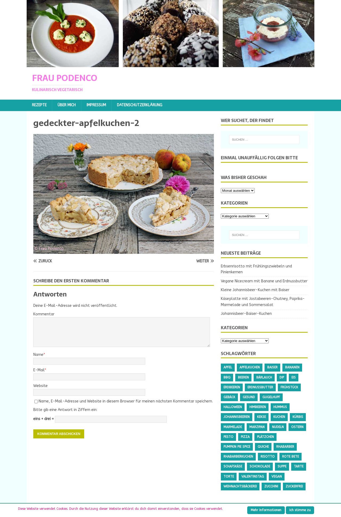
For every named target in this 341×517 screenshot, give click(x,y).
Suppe (282, 466)
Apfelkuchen (249, 367)
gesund (249, 397)
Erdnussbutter (260, 387)
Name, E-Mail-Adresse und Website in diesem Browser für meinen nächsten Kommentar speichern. (126, 401)
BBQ (227, 377)
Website (40, 386)
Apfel (228, 367)
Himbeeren (257, 407)
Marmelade (233, 427)
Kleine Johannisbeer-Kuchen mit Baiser (255, 290)
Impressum (96, 105)
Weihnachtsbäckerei (240, 486)
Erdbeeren (232, 387)
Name (38, 354)
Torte (229, 476)
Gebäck (229, 397)
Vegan (276, 476)
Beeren (243, 377)
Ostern (297, 427)
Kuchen (279, 417)
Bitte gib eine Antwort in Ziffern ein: (65, 410)
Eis (293, 377)
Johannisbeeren (237, 417)
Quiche (263, 447)
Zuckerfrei (294, 486)
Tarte (298, 466)
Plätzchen (265, 437)
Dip (281, 377)
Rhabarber (285, 447)
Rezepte (39, 105)
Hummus (280, 407)
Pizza (245, 437)
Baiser (272, 367)
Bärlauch (264, 377)
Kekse (261, 417)
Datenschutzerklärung (139, 105)
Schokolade (260, 466)
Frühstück (289, 387)
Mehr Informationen (266, 510)
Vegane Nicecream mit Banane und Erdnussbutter (264, 281)
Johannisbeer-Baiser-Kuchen (246, 313)
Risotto (268, 456)
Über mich (67, 105)
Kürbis (298, 417)
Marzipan (257, 427)
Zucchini (271, 486)
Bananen (292, 367)
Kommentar (43, 314)
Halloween (233, 407)
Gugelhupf (271, 397)
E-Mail (38, 370)
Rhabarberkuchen (238, 456)
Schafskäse (233, 466)
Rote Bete (290, 456)
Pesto (228, 437)
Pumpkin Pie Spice (237, 447)
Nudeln (278, 427)
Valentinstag (252, 476)
